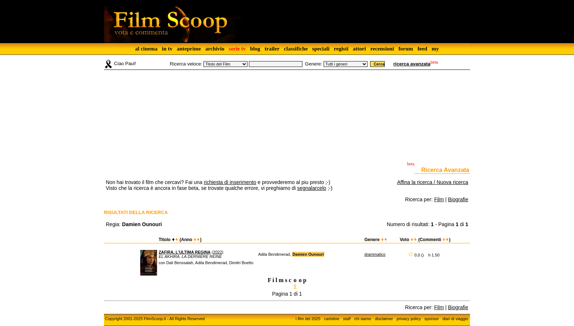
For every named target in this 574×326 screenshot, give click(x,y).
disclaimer (384, 318)
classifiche (296, 49)
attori (359, 49)
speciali (321, 49)
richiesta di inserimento (230, 182)
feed (422, 49)
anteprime (189, 49)
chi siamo (362, 318)
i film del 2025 (307, 318)
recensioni (382, 49)
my (435, 49)
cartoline (331, 318)
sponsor (432, 318)
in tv (167, 49)
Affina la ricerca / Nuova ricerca (432, 182)
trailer (272, 49)
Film (439, 199)
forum (405, 49)
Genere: (313, 64)
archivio (214, 49)
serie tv (237, 49)
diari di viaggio (455, 318)
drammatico (375, 254)
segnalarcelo (311, 188)
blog (255, 49)
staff (347, 318)
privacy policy (409, 318)
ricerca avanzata (412, 64)
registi (341, 49)
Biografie (458, 199)
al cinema (146, 49)
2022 (217, 252)
